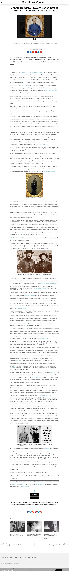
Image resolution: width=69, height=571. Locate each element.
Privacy (24, 557)
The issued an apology (31, 72)
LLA (20, 557)
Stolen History (38, 49)
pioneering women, (36, 377)
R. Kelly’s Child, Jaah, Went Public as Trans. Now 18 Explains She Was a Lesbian (34, 536)
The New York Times (43, 144)
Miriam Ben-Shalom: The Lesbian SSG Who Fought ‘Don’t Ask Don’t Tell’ (16, 536)
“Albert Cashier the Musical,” (50, 90)
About (6, 557)
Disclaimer (34, 557)
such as (18, 360)
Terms (29, 557)
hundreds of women (40, 288)
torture (26, 323)
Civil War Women (44, 338)
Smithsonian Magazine (49, 171)
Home (2, 557)
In (16, 237)
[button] (1, 2)
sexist (13, 367)
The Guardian (25, 85)
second (47, 448)
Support (11, 557)
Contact (16, 557)
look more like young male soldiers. (49, 283)
